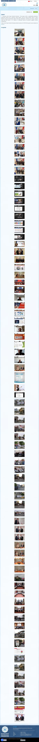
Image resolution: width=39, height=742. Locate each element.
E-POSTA (13, 0)
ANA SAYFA (32, 8)
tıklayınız (2, 24)
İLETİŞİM (15, 726)
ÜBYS (9, 0)
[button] (2, 740)
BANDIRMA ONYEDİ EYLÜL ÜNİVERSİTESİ (7, 738)
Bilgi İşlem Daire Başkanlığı (16, 738)
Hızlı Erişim (4, 0)
